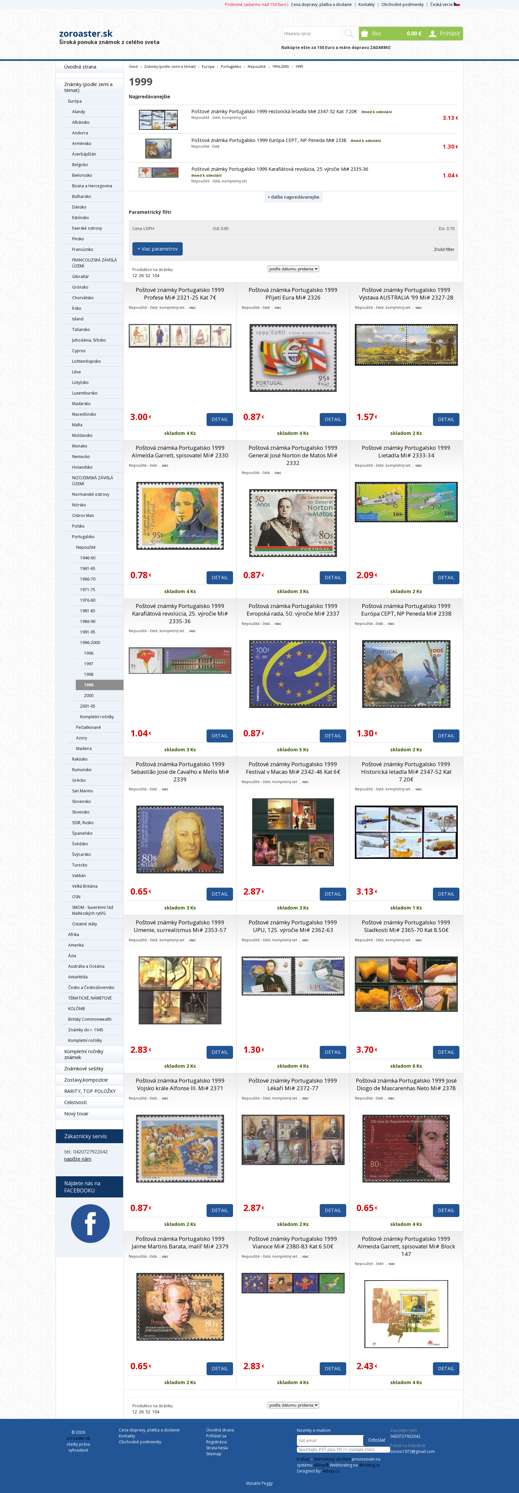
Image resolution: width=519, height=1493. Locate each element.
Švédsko (80, 844)
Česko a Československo (91, 987)
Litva (76, 372)
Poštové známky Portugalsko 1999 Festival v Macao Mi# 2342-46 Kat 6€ (293, 767)
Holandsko (82, 467)
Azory (81, 738)
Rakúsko (80, 759)
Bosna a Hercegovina (92, 186)
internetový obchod (332, 1459)
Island (77, 319)
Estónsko (80, 217)
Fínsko (78, 239)
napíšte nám (77, 1159)
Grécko (79, 780)
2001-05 (87, 706)
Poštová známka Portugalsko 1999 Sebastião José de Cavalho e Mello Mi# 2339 (180, 771)
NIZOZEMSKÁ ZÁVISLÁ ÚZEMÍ (92, 481)
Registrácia (216, 1442)
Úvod (133, 66)
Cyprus (78, 350)
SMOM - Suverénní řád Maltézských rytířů (92, 910)
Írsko (76, 308)
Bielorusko (82, 175)
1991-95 (87, 632)
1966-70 (87, 579)
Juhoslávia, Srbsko (89, 340)
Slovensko (81, 801)
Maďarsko (81, 403)
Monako (79, 446)
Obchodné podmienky (402, 4)
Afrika (73, 934)
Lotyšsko (80, 382)
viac (192, 307)
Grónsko (80, 287)
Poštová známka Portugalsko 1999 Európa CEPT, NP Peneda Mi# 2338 (268, 140)
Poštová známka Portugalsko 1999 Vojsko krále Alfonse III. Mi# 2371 (180, 1084)
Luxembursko (85, 393)
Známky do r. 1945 (85, 1030)
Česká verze (445, 4)
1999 (88, 685)
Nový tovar (76, 1113)
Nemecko (81, 456)
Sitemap (213, 1454)
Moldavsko (82, 435)
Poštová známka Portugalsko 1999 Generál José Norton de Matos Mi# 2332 (293, 455)
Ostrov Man (83, 515)
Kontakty (366, 4)
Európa (75, 101)
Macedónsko (84, 414)
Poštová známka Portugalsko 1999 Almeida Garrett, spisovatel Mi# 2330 (180, 451)
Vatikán (79, 875)
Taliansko (81, 329)
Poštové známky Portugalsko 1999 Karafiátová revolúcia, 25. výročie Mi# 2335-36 (279, 169)
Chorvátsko (83, 298)
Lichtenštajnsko (86, 361)
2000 (88, 695)
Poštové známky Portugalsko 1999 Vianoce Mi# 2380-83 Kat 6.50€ (293, 1242)
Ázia (72, 955)
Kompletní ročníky (97, 717)
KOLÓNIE (76, 1008)
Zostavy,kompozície (86, 1080)
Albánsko (81, 122)
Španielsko (82, 833)
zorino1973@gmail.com (412, 1451)
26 (141, 275)
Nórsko (79, 505)
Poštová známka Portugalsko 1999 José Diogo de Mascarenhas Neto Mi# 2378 (406, 1084)
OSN (76, 897)
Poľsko (78, 526)
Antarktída (78, 977)
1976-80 (87, 600)
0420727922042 (405, 1436)
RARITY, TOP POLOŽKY (90, 1091)
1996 (88, 653)
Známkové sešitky (83, 1068)
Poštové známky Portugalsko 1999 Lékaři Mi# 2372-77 (293, 1084)
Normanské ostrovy (90, 494)
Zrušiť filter (444, 249)
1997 (88, 664)
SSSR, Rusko (83, 822)
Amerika (76, 945)
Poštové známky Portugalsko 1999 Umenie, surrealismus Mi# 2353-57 (180, 926)
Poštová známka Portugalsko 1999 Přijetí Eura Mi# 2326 (293, 293)
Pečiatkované (88, 727)
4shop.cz (330, 1471)
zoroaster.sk (86, 33)
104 (155, 275)
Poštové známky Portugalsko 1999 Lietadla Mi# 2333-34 (406, 451)
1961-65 (87, 568)
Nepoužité (86, 547)
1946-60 (87, 558)
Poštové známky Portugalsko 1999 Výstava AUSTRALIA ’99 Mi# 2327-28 (406, 293)
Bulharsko (81, 196)
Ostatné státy (84, 924)
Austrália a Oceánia (86, 966)
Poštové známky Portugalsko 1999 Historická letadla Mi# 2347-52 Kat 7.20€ (274, 111)
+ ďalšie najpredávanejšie (293, 197)
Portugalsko (83, 536)
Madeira (84, 748)
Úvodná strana (80, 67)
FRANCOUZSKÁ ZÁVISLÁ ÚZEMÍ (94, 263)
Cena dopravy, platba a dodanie (321, 4)
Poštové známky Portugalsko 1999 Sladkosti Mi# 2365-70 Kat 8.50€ (406, 926)
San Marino (82, 791)
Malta (77, 425)
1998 (88, 674)
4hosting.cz (369, 1465)
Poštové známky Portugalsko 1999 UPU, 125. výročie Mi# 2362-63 (293, 926)
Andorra (80, 133)
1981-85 (87, 611)
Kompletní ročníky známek (83, 1054)
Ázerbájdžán (84, 154)
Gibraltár (80, 276)
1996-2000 (90, 642)
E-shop (303, 1459)
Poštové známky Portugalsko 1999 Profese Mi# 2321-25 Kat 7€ (180, 293)
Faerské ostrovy (87, 228)
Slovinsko (81, 812)
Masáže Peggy (259, 1483)
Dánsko (79, 207)
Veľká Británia (85, 886)
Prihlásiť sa (216, 1436)
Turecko (79, 865)
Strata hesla (217, 1448)
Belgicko (80, 164)
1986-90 (87, 621)
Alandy (78, 112)
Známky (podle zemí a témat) (88, 87)
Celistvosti (75, 1102)
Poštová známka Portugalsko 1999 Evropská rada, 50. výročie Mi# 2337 (293, 609)
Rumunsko (82, 769)
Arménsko (81, 143)
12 (134, 275)
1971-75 (87, 589)
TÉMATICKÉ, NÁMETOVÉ (90, 998)
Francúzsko (82, 249)
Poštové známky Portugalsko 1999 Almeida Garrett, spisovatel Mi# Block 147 (406, 1246)
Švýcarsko (81, 854)
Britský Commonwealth (90, 1019)
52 (148, 275)
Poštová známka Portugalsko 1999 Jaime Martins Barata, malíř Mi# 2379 (180, 1242)
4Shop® (321, 1465)
